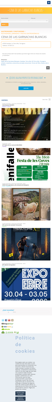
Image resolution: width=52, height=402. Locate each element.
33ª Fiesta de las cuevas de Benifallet (12, 145)
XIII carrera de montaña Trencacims (12, 225)
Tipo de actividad (4, 18)
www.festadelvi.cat (6, 39)
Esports (4, 226)
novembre (9, 63)
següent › (50, 99)
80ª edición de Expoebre (8, 265)
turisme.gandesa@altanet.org (23, 39)
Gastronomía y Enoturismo (13, 31)
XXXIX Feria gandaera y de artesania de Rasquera (15, 185)
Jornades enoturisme (25, 63)
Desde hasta (13, 103)
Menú (49, 2)
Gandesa (22, 61)
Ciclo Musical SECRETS (8, 105)
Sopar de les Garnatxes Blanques (10, 61)
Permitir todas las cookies (20, 393)
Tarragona (43, 61)
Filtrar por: (33, 18)
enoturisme (15, 63)
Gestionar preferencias (20, 398)
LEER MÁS (25, 88)
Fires (3, 186)
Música (4, 106)
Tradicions (8, 186)
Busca (3, 24)
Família (4, 146)
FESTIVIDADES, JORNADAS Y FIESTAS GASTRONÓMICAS (20, 33)
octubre (3, 63)
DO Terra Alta (35, 61)
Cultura (9, 106)
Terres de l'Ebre (36, 63)
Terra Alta (28, 61)
